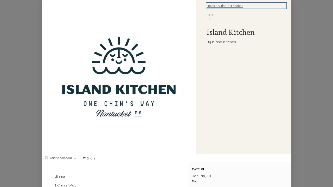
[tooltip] (202, 169)
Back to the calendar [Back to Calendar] (225, 5)
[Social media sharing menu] (88, 158)
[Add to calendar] (61, 157)
